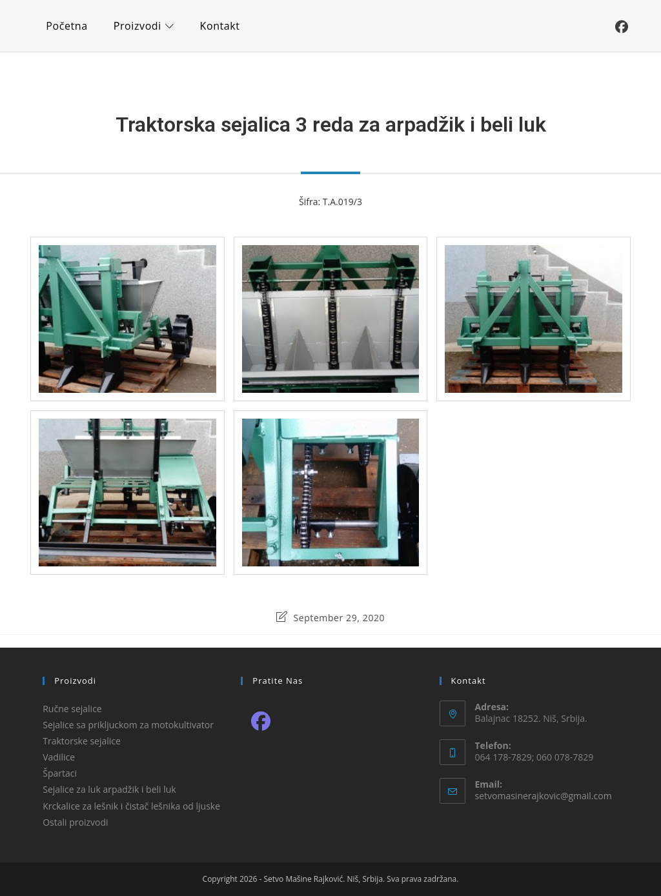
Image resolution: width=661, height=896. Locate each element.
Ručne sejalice (72, 708)
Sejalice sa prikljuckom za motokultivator (128, 725)
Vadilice (59, 757)
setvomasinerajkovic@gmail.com (543, 796)
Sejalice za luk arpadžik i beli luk (109, 789)
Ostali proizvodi (75, 822)
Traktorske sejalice (82, 741)
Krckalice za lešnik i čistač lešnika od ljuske (131, 806)
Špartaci (60, 773)
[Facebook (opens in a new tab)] (621, 27)
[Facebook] (260, 720)
